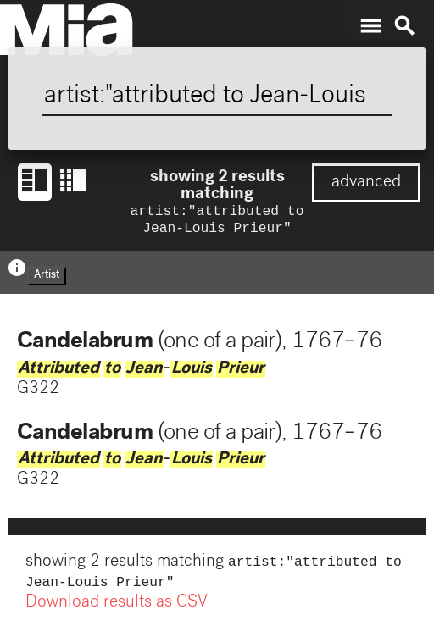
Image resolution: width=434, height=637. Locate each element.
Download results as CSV (116, 609)
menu (370, 26)
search (404, 26)
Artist (46, 279)
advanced (366, 182)
